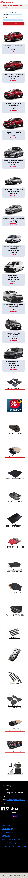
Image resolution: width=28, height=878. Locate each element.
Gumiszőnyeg (7, 829)
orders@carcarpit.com (16, 800)
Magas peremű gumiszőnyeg (14, 846)
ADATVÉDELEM (12, 877)
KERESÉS (14, 23)
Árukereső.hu (14, 812)
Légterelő (6, 836)
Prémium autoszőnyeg (11, 839)
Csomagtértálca (8, 832)
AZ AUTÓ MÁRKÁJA (9, 12)
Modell (5, 17)
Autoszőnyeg (7, 825)
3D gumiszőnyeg (9, 843)
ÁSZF (18, 877)
